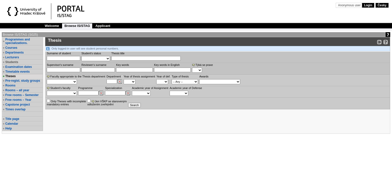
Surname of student (59, 53)
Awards (203, 76)
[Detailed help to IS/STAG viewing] (385, 42)
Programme (85, 87)
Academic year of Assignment (150, 87)
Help (8, 128)
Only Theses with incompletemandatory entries (66, 102)
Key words (122, 64)
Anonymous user (349, 5)
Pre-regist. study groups (22, 80)
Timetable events (17, 71)
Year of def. (163, 76)
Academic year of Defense (186, 87)
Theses (10, 76)
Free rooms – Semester (22, 95)
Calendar (11, 123)
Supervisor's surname (60, 64)
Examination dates (18, 67)
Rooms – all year (17, 90)
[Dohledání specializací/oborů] (128, 93)
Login (368, 5)
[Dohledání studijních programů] (101, 93)
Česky (382, 5)
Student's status (91, 53)
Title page (12, 119)
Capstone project (17, 104)
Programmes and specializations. (17, 41)
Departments (14, 52)
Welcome (52, 26)
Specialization (113, 87)
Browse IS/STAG (77, 26)
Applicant (102, 26)
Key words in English (167, 64)
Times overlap (15, 109)
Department (114, 76)
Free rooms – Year (18, 100)
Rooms (10, 85)
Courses (11, 48)
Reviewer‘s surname (94, 64)
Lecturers (12, 57)
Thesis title (118, 53)
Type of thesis (180, 76)
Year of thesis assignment (139, 76)
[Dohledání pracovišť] (119, 81)
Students (11, 62)
